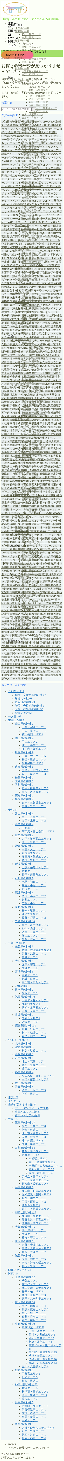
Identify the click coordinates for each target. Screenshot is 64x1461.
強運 (9, 401)
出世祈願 (40, 286)
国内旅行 (56, 322)
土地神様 (20, 326)
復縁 (15, 405)
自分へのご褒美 (24, 567)
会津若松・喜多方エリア (35, 71)
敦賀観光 (28, 412)
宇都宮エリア (31, 1373)
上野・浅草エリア (38, 111)
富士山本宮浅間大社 (49, 383)
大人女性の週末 (24, 340)
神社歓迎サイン (27, 538)
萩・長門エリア (32, 734)
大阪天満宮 (52, 348)
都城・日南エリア (34, 978)
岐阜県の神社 (24, 835)
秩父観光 (36, 552)
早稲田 (5, 427)
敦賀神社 (17, 412)
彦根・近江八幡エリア (36, 1262)
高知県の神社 (24, 795)
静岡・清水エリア (34, 939)
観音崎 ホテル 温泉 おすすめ (21, 588)
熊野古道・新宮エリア (36, 1219)
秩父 (35, 545)
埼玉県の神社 (25, 1302)
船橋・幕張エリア (34, 1295)
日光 (50, 416)
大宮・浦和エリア (34, 1305)
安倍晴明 (6, 376)
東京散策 (23, 445)
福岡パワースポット (35, 542)
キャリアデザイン (18, 150)
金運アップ (24, 621)
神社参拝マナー (49, 527)
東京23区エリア (33, 1327)
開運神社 (28, 642)
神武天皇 (9, 506)
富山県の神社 (24, 813)
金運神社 (17, 624)
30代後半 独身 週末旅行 (15, 125)
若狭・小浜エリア (34, 903)
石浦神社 (53, 498)
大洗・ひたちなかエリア (38, 1427)
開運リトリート (10, 639)
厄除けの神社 (25, 702)
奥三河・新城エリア (35, 856)
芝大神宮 (6, 578)
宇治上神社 (44, 373)
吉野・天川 (39, 315)
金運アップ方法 (41, 621)
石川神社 (34, 498)
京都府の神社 (25, 1147)
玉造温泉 (9, 488)
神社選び (53, 538)
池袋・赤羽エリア (38, 105)
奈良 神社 (37, 358)
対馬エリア (30, 1021)
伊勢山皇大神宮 (42, 265)
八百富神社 (27, 283)
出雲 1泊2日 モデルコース (34, 290)
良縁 (48, 574)
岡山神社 (6, 394)
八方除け (15, 283)
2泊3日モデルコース (38, 121)
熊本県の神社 (24, 989)
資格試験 (29, 596)
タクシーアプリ (51, 175)
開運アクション (49, 631)
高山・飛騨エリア (34, 842)
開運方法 (39, 639)
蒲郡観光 (17, 585)
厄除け (57, 304)
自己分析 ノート (25, 574)
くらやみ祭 (52, 153)
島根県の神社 (24, 752)
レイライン (44, 215)
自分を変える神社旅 (22, 1104)
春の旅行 (15, 427)
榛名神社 (28, 455)
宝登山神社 (52, 380)
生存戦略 (28, 488)
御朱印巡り (46, 401)
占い (17, 304)
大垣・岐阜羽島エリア (36, 838)
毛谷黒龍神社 (15, 463)
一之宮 (19, 218)
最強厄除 (28, 434)
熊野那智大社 (45, 481)
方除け (35, 416)
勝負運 (8, 301)
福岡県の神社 (25, 996)
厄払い (38, 304)
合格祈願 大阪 (23, 315)
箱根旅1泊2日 (45, 556)
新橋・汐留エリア (38, 90)
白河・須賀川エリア (32, 74)
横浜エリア (30, 1388)
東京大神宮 (11, 445)
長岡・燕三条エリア (35, 874)
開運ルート (27, 639)
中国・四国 (16, 720)
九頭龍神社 (41, 236)
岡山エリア (30, 741)
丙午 (17, 236)
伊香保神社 (38, 276)
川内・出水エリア (34, 1029)
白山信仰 (12, 491)
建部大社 (34, 398)
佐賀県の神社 (24, 946)
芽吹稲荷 (42, 581)
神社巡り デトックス (44, 534)
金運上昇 (56, 621)
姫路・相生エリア (34, 1198)
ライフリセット (27, 207)
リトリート (11, 211)
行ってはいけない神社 (37, 585)
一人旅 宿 (53, 222)
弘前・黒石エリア (31, 34)
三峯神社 (34, 229)
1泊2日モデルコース (13, 121)
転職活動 (9, 603)
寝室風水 (39, 387)
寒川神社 (28, 387)
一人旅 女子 (19, 222)
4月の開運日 (49, 132)
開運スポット (53, 635)
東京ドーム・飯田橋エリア (43, 108)
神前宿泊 (47, 502)
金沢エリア (30, 889)
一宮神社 (31, 225)
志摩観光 (34, 405)
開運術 (49, 642)
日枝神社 (56, 423)
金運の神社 (23, 712)
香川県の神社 (24, 784)
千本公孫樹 (47, 301)
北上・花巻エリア (34, 1061)
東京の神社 (37, 437)
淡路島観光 (35, 470)
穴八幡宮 (47, 552)
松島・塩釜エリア (31, 62)
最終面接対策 (42, 434)
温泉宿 (22, 473)
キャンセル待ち (35, 153)
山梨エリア (30, 827)
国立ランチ (8, 326)
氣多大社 (39, 463)
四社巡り (45, 322)
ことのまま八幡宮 (34, 157)
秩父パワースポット (50, 545)
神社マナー (19, 524)
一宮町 (22, 225)
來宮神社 (12, 279)
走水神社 (6, 599)
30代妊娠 (56, 121)
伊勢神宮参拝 (15, 272)
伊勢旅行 (9, 268)
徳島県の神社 (24, 777)
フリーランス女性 (23, 197)
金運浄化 (6, 624)
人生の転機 (16, 254)
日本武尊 (45, 423)
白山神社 (39, 491)
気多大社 (28, 463)
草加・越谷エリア (34, 1320)
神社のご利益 (15, 520)
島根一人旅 (48, 394)
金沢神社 (45, 617)
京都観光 (56, 247)
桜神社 (55, 452)
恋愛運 (55, 405)
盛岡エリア (28, 43)
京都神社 (45, 247)
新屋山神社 (41, 412)
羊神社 (46, 563)
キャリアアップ (32, 146)
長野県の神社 (24, 906)
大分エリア (30, 968)
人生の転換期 (45, 251)
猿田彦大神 (33, 484)
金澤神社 (6, 621)
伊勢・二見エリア (34, 1126)
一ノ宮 (14, 716)
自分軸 (11, 574)
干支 (13, 1097)
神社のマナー (48, 520)
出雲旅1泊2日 (20, 297)
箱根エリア (30, 1398)
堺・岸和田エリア (34, 1230)
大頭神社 (42, 351)
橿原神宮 (35, 459)
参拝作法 (20, 312)
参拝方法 (31, 312)
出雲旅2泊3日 (37, 297)
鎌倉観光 (25, 628)
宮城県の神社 (24, 1047)
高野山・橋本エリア (35, 1223)
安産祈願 (40, 376)
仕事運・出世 (9, 261)
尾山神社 (28, 391)
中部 (12, 809)
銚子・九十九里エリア (36, 1298)
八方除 (5, 283)
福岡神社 (53, 542)
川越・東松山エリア (35, 1309)
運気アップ (50, 606)
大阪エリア (30, 1234)
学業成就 (31, 373)
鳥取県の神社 (24, 799)
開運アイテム (32, 631)
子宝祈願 (9, 373)
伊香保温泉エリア (34, 1409)
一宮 (15, 225)
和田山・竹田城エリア (36, 1190)
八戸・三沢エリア (31, 37)
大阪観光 (31, 351)
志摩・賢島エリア (34, 1136)
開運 (4, 631)
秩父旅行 (47, 549)
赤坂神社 (56, 596)
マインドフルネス (20, 200)
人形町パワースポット (23, 251)
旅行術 (44, 416)
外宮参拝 (17, 330)
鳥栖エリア (30, 957)
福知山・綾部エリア (35, 1183)
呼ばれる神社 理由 (23, 319)
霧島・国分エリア (34, 1036)
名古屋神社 (52, 315)
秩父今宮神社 (26, 549)
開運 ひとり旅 (15, 631)
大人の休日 (46, 330)
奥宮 (7, 362)
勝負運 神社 (19, 301)
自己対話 (40, 574)
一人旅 (8, 222)
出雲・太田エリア (34, 756)
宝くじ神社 (38, 380)
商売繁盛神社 (31, 322)
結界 (9, 563)
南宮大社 (9, 304)
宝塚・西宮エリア (34, 1201)
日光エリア (30, 1377)
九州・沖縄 (16, 942)
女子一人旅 (27, 362)
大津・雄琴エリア (34, 1259)
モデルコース (50, 204)
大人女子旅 (19, 333)
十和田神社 (33, 301)
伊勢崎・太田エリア (35, 1406)
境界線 (55, 326)
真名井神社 (39, 495)
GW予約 (11, 136)
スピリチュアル (36, 164)
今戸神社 (20, 258)
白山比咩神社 (26, 491)
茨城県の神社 (24, 1423)
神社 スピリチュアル (22, 509)
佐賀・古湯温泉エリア (36, 950)
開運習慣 (39, 642)
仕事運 (30, 258)
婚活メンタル (28, 369)
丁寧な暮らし (20, 229)
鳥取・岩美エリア (34, 806)
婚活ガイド (13, 369)
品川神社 (6, 322)
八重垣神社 (41, 283)
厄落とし (47, 304)
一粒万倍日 (44, 225)
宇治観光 (56, 373)
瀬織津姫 (45, 473)
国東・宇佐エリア (34, 964)
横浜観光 (50, 455)
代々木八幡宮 (42, 261)
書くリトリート (13, 434)
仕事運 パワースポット (48, 258)
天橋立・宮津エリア (35, 1176)
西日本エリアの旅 (27, 1115)
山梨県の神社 (24, 824)
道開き (52, 610)
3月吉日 (44, 125)
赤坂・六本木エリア (43, 1362)
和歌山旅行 (41, 319)
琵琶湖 (19, 488)
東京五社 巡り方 (44, 441)
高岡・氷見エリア (34, 820)
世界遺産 (9, 236)
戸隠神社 (45, 409)
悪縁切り (15, 409)
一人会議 (47, 218)
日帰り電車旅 (9, 419)
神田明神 (20, 506)
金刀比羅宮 (13, 617)
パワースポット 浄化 (25, 186)
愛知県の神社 (24, 845)
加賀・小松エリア (34, 885)
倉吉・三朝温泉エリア (36, 802)
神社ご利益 (11, 516)
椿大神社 (17, 455)
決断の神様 (11, 466)
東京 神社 (7, 437)
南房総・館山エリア (35, 1284)
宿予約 (19, 383)
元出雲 (56, 279)
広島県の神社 (24, 766)
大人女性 (31, 333)
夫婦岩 (27, 358)
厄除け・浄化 (9, 308)
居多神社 (39, 391)
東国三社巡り (39, 448)
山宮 (48, 391)
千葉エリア (30, 1280)
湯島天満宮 (33, 473)
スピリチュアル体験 (24, 168)
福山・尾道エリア (34, 774)
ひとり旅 (39, 193)
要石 (53, 585)
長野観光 (56, 628)
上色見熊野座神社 (31, 233)
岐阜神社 (56, 391)
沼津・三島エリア (34, 932)
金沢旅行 (34, 617)
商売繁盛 (17, 322)
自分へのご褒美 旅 (45, 567)
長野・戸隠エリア (34, 917)
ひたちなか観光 (24, 193)
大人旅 (19, 344)
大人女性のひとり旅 (49, 333)
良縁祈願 (56, 574)
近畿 (13, 1119)
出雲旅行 (50, 297)
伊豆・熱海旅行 (13, 276)
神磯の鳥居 (44, 506)
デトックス (33, 179)
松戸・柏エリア (32, 1291)
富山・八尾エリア (34, 817)
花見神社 (45, 578)
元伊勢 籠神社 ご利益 (39, 279)
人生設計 (42, 254)
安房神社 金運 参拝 (23, 376)
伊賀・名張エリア (34, 1129)
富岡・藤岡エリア (34, 1416)
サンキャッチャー (29, 161)
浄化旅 (49, 466)
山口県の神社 (24, 723)
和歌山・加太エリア (35, 1216)
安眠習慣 (51, 376)
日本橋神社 (46, 419)
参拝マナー (8, 312)
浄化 (20, 466)
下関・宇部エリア (34, 727)
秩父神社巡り (23, 552)
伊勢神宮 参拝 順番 (37, 268)
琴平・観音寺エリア (35, 788)
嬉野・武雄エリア (34, 953)
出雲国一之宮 (20, 294)
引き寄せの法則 (49, 398)
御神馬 (8, 405)
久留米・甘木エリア (35, 1000)
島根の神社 (34, 394)
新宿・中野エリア (38, 102)
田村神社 (39, 488)
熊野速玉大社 (28, 481)
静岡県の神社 (25, 921)
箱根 (34, 556)
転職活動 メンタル (26, 603)
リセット (42, 207)
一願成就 (6, 229)
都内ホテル (22, 614)
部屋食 (11, 614)
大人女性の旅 (48, 337)
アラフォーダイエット (39, 136)
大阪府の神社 (25, 1226)
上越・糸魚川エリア (35, 867)
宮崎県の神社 (24, 971)
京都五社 (6, 247)
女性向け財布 (37, 366)
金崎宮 (24, 617)
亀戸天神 (53, 236)
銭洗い (38, 624)
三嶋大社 (56, 229)
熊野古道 (28, 477)
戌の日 (35, 409)
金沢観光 (56, 617)
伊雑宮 (27, 276)
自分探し (50, 570)
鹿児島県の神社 (25, 1025)
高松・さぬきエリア (35, 791)
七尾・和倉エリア (34, 881)
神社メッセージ (35, 524)
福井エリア (30, 899)
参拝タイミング (51, 308)
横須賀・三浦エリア (35, 1391)
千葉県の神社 (25, 1277)
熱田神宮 (20, 484)
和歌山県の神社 (25, 1212)
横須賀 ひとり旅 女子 (17, 459)
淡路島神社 (22, 470)
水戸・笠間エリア (34, 1431)
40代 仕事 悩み (33, 128)
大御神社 (12, 348)
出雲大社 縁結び (49, 294)
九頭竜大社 (27, 236)
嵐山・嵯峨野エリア (42, 1162)
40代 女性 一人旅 (52, 128)
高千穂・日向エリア (35, 982)
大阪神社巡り (18, 351)
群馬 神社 (56, 563)
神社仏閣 (50, 524)
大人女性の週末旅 (45, 340)
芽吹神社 (31, 581)
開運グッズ (38, 635)
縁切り (16, 563)
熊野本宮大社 (12, 481)
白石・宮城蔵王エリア (34, 59)
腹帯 (12, 567)
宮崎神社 (9, 383)
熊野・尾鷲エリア (34, 1144)
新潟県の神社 (24, 863)
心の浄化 (23, 405)
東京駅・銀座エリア (39, 87)
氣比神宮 (50, 463)
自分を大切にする (23, 570)
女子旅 (38, 362)
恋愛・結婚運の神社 (29, 709)
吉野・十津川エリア (35, 1244)
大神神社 (39, 348)
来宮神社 (56, 434)
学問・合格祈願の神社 (30, 705)
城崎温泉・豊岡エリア (36, 1194)
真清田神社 (52, 495)
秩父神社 (9, 552)
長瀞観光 (45, 628)
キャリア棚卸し (16, 153)
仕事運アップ (26, 261)
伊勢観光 (45, 272)
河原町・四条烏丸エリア (45, 1165)
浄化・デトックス (34, 466)
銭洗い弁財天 (50, 624)
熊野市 (49, 477)
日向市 (57, 416)
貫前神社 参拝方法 (12, 596)
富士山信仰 (30, 383)
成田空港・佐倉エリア (36, 1287)
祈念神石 (36, 502)
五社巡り (20, 240)
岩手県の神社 (22, 40)
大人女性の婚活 (30, 337)
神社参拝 (15, 527)
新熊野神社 (24, 416)
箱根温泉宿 (27, 560)
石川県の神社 (24, 878)
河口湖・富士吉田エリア (38, 831)
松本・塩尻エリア (34, 910)
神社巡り (25, 534)
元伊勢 (22, 279)
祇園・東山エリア (41, 1169)
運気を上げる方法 (26, 610)
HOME (12, 1444)
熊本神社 (56, 473)
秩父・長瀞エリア (34, 1316)
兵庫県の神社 (24, 1187)
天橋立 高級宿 (35, 355)
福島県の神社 (24, 1072)
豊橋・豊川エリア (34, 860)
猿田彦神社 (46, 484)
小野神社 (17, 391)
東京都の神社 (25, 1323)
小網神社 (50, 387)
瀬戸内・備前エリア (35, 748)
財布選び (31, 592)
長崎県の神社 (24, 1014)
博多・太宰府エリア (35, 1007)
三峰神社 (45, 229)
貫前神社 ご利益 (52, 592)
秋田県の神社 (24, 1083)
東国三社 (25, 448)
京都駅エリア (38, 1158)
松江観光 (15, 452)
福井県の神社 (24, 892)
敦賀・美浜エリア (34, 896)
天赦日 (19, 358)
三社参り (6, 233)
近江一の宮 (44, 603)
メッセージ (19, 204)
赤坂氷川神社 (43, 596)
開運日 (8, 642)
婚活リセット (45, 369)
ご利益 (5, 161)
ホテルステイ (42, 197)
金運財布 (28, 624)
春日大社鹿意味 (35, 430)
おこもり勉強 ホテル (27, 143)
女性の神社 (22, 366)
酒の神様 (45, 614)
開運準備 (17, 642)
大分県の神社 (24, 960)
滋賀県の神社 (24, 1255)
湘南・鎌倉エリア (34, 1395)
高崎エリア (30, 1420)
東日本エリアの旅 (27, 1111)
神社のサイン (31, 520)
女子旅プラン (50, 362)
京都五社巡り (20, 247)
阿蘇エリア (30, 993)
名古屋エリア (31, 853)
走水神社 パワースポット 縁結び (32, 599)
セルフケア (22, 175)
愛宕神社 (25, 409)
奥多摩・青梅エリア (32, 117)
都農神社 (34, 614)
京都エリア (30, 1154)
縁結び (24, 563)
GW (3, 136)
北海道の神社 (22, 28)
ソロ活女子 (35, 175)
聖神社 (5, 567)
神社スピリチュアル (30, 516)
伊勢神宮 (20, 268)
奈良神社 (48, 358)
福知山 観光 (25, 545)
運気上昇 (42, 610)
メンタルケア (34, 204)
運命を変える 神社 (31, 606)
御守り (27, 401)
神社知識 (42, 538)
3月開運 (54, 125)
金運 (15, 621)
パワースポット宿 (15, 189)
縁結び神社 (35, 563)
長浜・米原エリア (34, 1266)
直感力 (49, 491)
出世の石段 (28, 286)
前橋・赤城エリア (34, 1413)
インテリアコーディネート (39, 139)
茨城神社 (53, 581)
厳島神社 (23, 308)
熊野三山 (6, 477)
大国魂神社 (30, 344)
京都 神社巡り (38, 243)
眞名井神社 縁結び (21, 495)
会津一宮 (50, 276)
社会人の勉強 (23, 502)
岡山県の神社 (24, 738)
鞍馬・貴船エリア (41, 1172)
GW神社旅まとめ (15, 55)
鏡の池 (35, 628)
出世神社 (51, 286)
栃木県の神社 (24, 1370)
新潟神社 (12, 416)
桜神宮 (46, 452)
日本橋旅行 (33, 419)
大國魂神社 (44, 344)
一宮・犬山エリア (34, 849)
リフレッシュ (48, 211)
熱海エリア (30, 935)
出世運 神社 (11, 290)
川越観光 (12, 398)
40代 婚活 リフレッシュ (15, 132)
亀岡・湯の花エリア (35, 1151)
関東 (13, 1273)
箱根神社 (39, 560)
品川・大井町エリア (39, 99)
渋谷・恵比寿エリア (39, 96)
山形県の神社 (24, 1054)
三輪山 (16, 233)
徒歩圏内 (17, 401)
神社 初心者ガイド (46, 509)
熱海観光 (9, 484)
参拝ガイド (35, 308)
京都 (28, 240)
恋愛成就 (45, 405)
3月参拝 (35, 125)
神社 (53, 506)
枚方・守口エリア (34, 1237)
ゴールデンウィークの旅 (31, 1108)
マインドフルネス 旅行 (45, 200)
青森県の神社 (22, 31)
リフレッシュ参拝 (27, 215)
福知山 (14, 545)
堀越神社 (39, 326)
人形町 (5, 251)
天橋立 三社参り (17, 355)
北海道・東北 (18, 1039)
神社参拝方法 (45, 531)
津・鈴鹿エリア (32, 1140)
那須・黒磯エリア (34, 1380)
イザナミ (17, 139)
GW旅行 (21, 136)
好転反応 (50, 366)
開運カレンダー (21, 635)
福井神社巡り (15, 542)
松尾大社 (53, 448)
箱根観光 (50, 560)
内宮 (18, 286)
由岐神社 (50, 488)
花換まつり (33, 578)
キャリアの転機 (38, 150)
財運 (39, 592)
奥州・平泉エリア (31, 47)
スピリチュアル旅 (15, 171)
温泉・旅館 (11, 473)
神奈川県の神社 (26, 1384)
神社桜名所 (11, 538)
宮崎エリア (30, 975)
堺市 (48, 326)
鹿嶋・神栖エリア (34, 1438)
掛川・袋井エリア (34, 928)
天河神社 (9, 358)
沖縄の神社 (23, 986)
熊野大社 (39, 477)
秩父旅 (38, 549)
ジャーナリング (49, 161)
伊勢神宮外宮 (31, 272)
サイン (14, 161)
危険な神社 (27, 304)
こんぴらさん (53, 157)
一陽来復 (56, 225)
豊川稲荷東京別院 (15, 592)
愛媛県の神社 (24, 781)
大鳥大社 (53, 351)
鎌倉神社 (15, 628)
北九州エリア (31, 1004)
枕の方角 (25, 452)
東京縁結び (46, 445)
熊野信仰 (17, 477)
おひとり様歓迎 (49, 143)
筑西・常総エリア (34, 1434)
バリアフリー (48, 179)
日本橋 (22, 419)
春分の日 (25, 427)
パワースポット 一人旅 (29, 182)
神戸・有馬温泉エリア (36, 1208)
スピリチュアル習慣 (38, 171)
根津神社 (36, 452)
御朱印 (35, 401)
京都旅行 (34, 247)
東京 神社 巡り (22, 437)
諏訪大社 (44, 588)
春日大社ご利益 (51, 427)
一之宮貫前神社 (32, 218)
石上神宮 (23, 498)
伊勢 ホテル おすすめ (20, 265)
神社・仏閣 (43, 513)
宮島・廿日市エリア (35, 770)
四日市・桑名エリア (35, 1133)
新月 (4, 416)
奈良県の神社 (25, 1241)
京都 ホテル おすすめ (17, 243)
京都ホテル (54, 243)
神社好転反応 (12, 534)
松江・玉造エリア (34, 759)
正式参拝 (46, 459)
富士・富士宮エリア (35, 924)
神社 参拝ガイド (26, 513)
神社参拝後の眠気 (26, 531)
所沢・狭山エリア (34, 1313)
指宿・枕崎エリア (34, 1032)
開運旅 (49, 639)
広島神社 (23, 398)
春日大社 (36, 427)
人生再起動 (30, 254)
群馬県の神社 (24, 1402)
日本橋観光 (19, 423)
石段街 (44, 498)
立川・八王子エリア (32, 114)
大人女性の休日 (10, 337)
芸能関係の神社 (16, 581)
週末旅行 (15, 606)
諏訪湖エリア (31, 914)
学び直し (20, 373)
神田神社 (31, 506)
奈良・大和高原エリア (36, 1248)
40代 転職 (36, 132)
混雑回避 (47, 470)
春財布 (49, 430)
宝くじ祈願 (24, 380)
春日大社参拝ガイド (13, 430)
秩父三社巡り (9, 549)
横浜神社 (39, 455)
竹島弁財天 (24, 556)
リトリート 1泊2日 (29, 211)
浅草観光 (9, 470)
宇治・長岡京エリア (35, 1180)
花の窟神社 (19, 578)
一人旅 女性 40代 (37, 222)
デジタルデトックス (13, 179)
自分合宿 (39, 570)
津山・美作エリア (34, 745)
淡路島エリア (31, 1205)
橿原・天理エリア (34, 1252)
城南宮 (30, 326)
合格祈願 (9, 315)
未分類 (14, 1101)
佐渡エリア (30, 871)
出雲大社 (34, 294)
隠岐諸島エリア (32, 763)
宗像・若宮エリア (34, 1011)
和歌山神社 (55, 319)
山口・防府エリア (34, 730)
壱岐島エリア (31, 1018)
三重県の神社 (25, 1122)
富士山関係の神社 (12, 387)
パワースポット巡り (38, 189)
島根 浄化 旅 (19, 394)
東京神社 (34, 445)
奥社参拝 (15, 362)
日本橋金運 (33, 423)
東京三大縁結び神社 (22, 441)
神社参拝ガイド (30, 527)
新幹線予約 (54, 412)
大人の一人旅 (31, 330)
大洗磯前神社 (26, 348)
